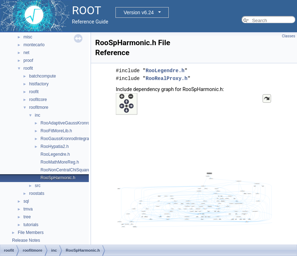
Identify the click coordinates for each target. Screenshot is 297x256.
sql (26, 201)
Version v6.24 (139, 12)
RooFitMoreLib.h (56, 130)
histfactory (39, 83)
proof (28, 60)
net (26, 52)
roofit (28, 68)
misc (27, 36)
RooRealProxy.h (167, 78)
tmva (28, 209)
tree (27, 216)
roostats (36, 193)
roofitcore (38, 99)
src (37, 185)
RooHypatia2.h (54, 146)
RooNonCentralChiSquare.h (66, 169)
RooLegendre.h (55, 154)
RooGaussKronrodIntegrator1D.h (71, 138)
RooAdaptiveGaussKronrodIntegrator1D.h (80, 123)
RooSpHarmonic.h (57, 177)
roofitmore (38, 107)
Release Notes (26, 240)
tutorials (30, 224)
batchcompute (42, 76)
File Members (31, 232)
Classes (288, 36)
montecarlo (33, 44)
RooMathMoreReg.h (59, 162)
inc (37, 115)
